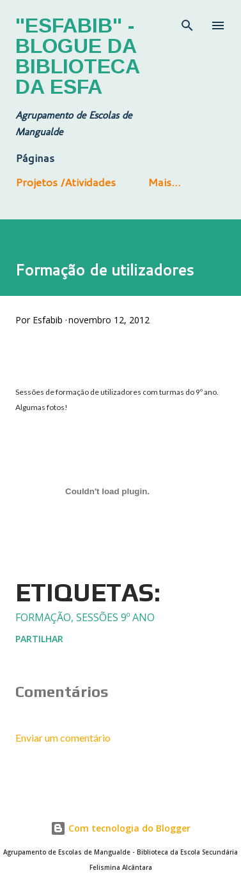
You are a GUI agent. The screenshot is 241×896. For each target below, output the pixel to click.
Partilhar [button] (39, 639)
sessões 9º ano (115, 617)
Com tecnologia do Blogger (120, 828)
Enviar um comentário (63, 737)
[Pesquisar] (187, 23)
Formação (43, 617)
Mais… (164, 181)
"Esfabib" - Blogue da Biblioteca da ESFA (77, 56)
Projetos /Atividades (65, 181)
